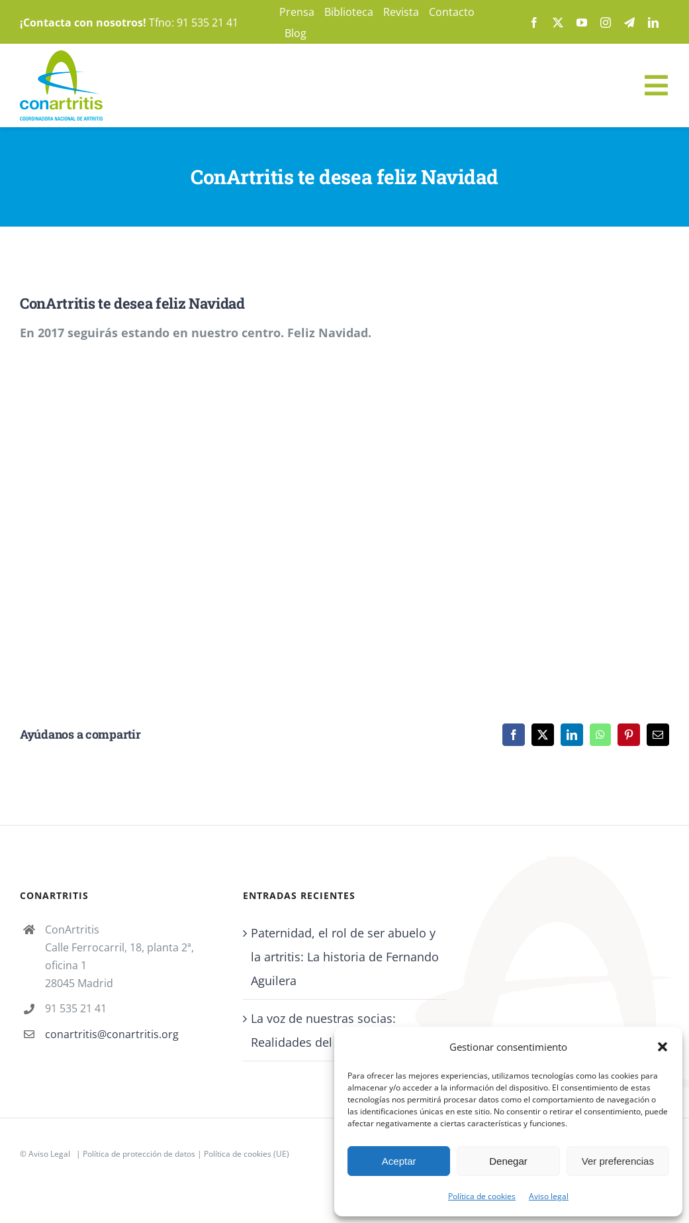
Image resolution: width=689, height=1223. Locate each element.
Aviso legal (549, 1196)
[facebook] (534, 22)
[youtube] (581, 22)
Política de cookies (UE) (246, 1153)
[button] (662, 1046)
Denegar (508, 1161)
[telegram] (629, 22)
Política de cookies (482, 1196)
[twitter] (558, 22)
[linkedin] (653, 22)
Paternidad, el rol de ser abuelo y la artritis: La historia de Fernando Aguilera (345, 956)
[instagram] (605, 22)
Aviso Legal (49, 1153)
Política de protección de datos (139, 1153)
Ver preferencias (618, 1161)
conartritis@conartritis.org (112, 1034)
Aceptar (399, 1161)
